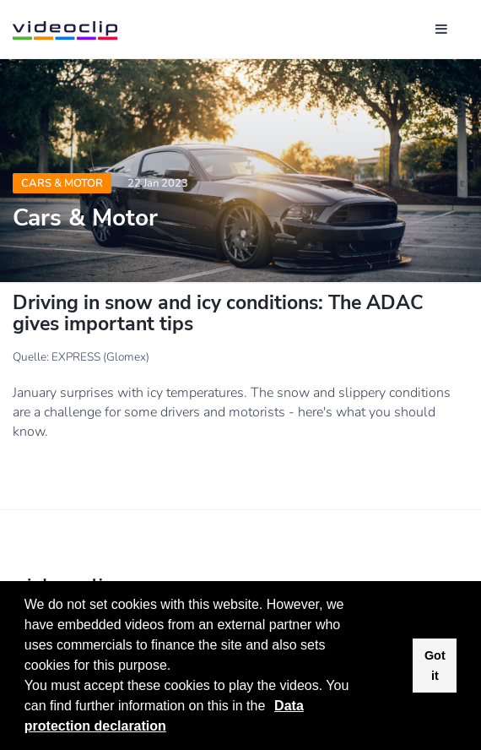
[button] (271, 707)
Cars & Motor (62, 183)
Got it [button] (435, 665)
